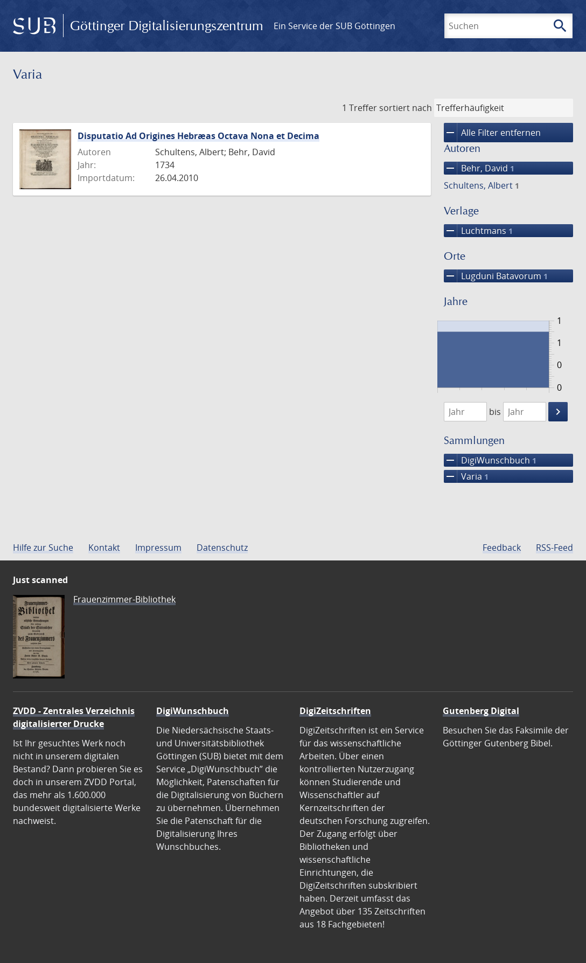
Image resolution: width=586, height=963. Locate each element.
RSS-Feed (554, 547)
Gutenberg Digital (481, 711)
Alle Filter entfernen (492, 132)
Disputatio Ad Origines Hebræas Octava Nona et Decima (198, 136)
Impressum (158, 547)
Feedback (502, 547)
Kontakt (104, 547)
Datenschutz (222, 547)
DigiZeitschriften (335, 711)
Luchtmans (478, 230)
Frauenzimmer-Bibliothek (124, 599)
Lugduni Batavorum (496, 275)
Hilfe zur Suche (43, 547)
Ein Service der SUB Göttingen (334, 26)
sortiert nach (405, 108)
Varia (466, 476)
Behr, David (479, 168)
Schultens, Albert (481, 185)
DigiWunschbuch (490, 460)
